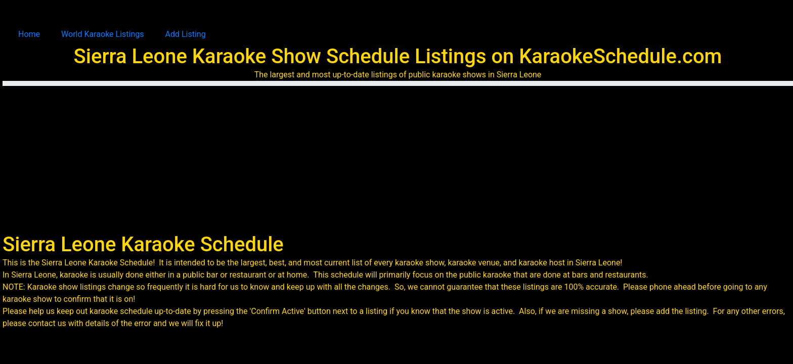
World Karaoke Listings (102, 34)
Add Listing (185, 34)
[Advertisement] (400, 157)
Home (29, 34)
